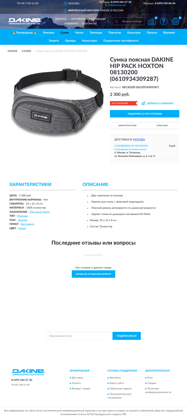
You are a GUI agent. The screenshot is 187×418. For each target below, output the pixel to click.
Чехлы (79, 32)
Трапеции (96, 32)
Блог (150, 377)
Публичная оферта (121, 388)
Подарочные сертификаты (120, 40)
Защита (54, 40)
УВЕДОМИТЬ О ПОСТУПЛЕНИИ (145, 114)
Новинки (71, 23)
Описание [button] (162, 126)
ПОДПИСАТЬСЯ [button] (127, 336)
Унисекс (22, 220)
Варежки (169, 32)
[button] (115, 5)
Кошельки (134, 32)
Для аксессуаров (39, 212)
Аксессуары (89, 40)
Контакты (89, 23)
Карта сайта (117, 383)
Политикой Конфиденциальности (93, 344)
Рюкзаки (48, 32)
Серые (22, 228)
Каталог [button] (61, 19)
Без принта (27, 224)
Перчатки (114, 32)
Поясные (22, 216)
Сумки (64, 32)
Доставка (77, 377)
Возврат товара (81, 388)
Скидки (151, 383)
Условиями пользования (125, 344)
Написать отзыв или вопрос (93, 274)
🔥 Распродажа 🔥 (24, 32)
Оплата (76, 383)
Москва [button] (139, 139)
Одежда (70, 40)
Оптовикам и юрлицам (88, 19)
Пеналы (152, 32)
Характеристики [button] (127, 126)
